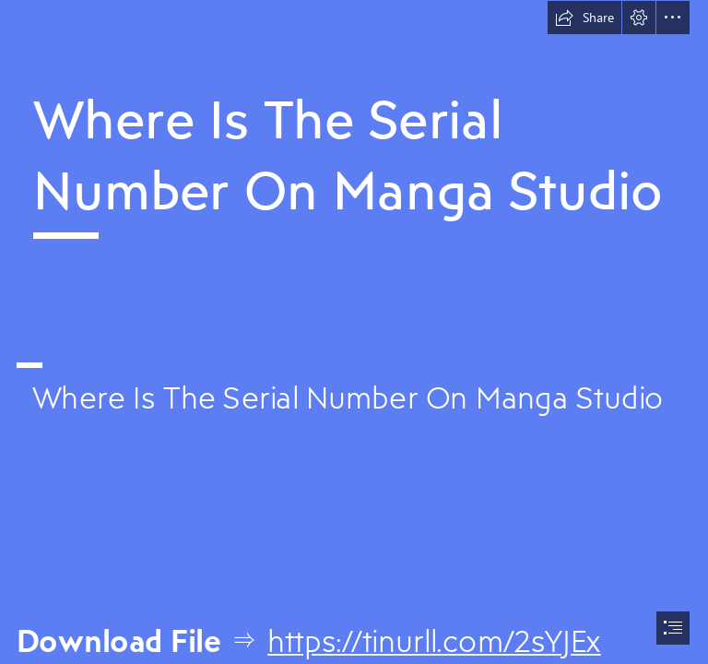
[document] (354, 332)
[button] (584, 17)
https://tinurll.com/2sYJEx (434, 641)
